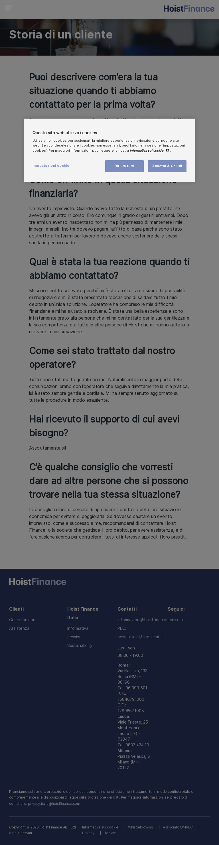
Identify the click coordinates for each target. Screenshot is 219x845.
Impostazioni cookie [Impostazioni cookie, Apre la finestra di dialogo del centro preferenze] (51, 166)
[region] (109, 150)
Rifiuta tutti (124, 166)
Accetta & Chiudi (167, 166)
